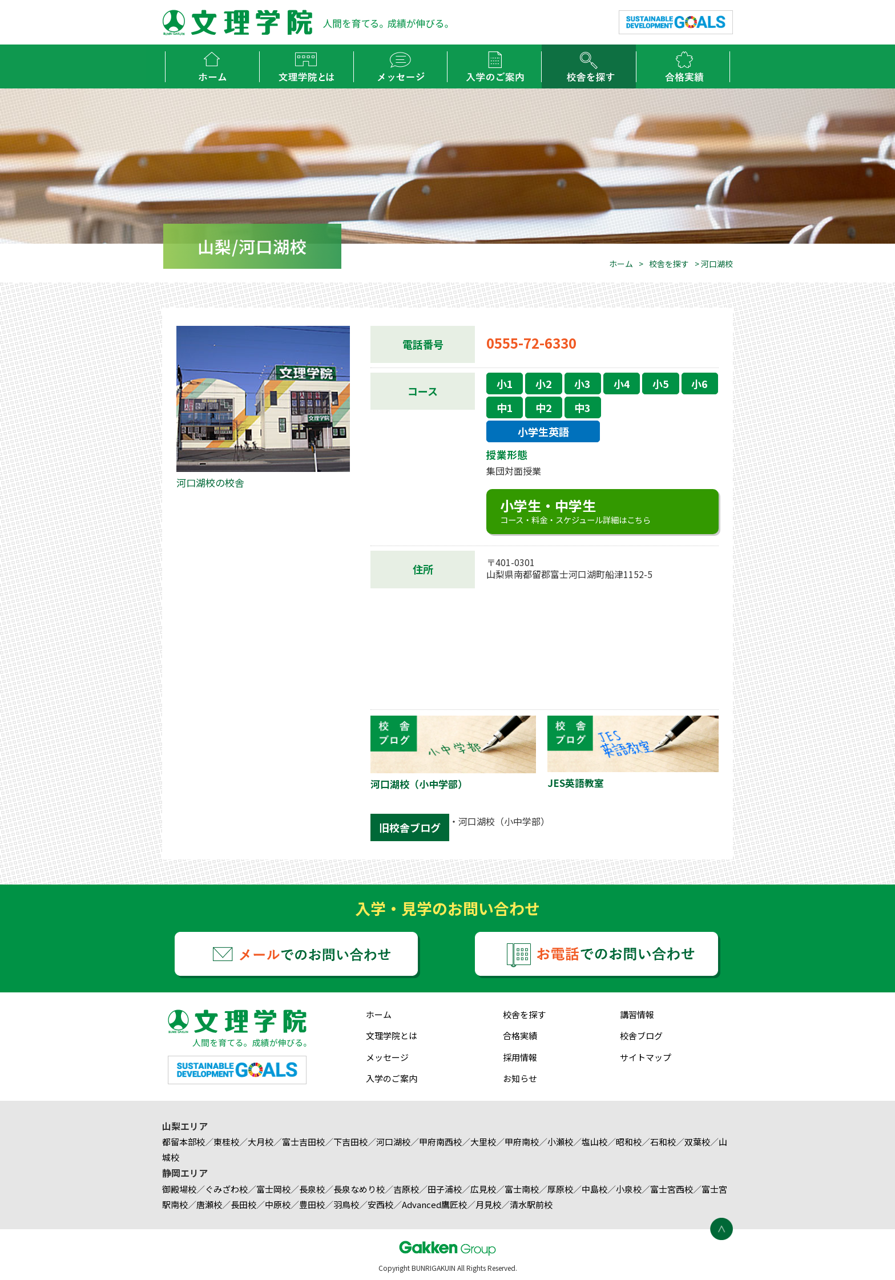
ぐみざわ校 (226, 1189)
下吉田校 (350, 1142)
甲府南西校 (440, 1142)
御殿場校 (179, 1189)
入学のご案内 (391, 1078)
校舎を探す (669, 263)
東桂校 (226, 1142)
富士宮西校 (671, 1189)
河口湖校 (393, 1142)
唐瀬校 (209, 1204)
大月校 (260, 1142)
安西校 (380, 1204)
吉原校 (406, 1189)
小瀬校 (560, 1142)
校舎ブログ (641, 1035)
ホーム (621, 263)
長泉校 (312, 1189)
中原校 (278, 1204)
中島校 (594, 1189)
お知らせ (520, 1078)
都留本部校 (183, 1142)
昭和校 (629, 1142)
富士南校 (522, 1189)
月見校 (488, 1204)
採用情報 (520, 1057)
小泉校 (629, 1189)
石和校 (663, 1142)
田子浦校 (445, 1189)
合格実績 (520, 1035)
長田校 (243, 1204)
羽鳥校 (346, 1204)
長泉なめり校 (359, 1189)
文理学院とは (391, 1035)
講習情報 (637, 1014)
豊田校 (312, 1204)
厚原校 (560, 1189)
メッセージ (387, 1057)
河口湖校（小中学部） (504, 821)
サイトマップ (645, 1057)
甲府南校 (522, 1142)
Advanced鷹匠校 (434, 1204)
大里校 (483, 1142)
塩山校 (594, 1142)
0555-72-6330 (531, 343)
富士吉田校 (303, 1142)
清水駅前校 (531, 1204)
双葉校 (697, 1142)
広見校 (483, 1189)
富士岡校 (273, 1189)
